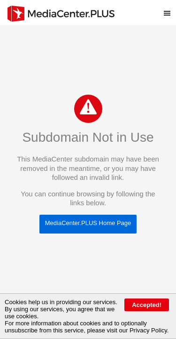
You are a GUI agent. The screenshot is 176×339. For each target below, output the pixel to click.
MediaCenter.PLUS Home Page (88, 222)
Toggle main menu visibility (170, 9)
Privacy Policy (148, 330)
